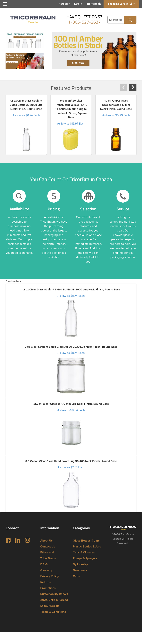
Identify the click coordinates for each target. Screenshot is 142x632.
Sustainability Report (54, 594)
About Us (46, 540)
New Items (80, 570)
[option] (26, 125)
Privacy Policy (49, 576)
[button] (123, 87)
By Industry (80, 564)
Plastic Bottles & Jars (87, 546)
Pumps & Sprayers (85, 558)
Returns (45, 582)
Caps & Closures (84, 552)
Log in (78, 4)
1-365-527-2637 (84, 22)
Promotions (48, 588)
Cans (76, 576)
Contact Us (47, 546)
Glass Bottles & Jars (86, 540)
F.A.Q (44, 564)
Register (64, 4)
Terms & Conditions (53, 612)
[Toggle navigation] (5, 4)
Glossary (46, 570)
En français (94, 4)
